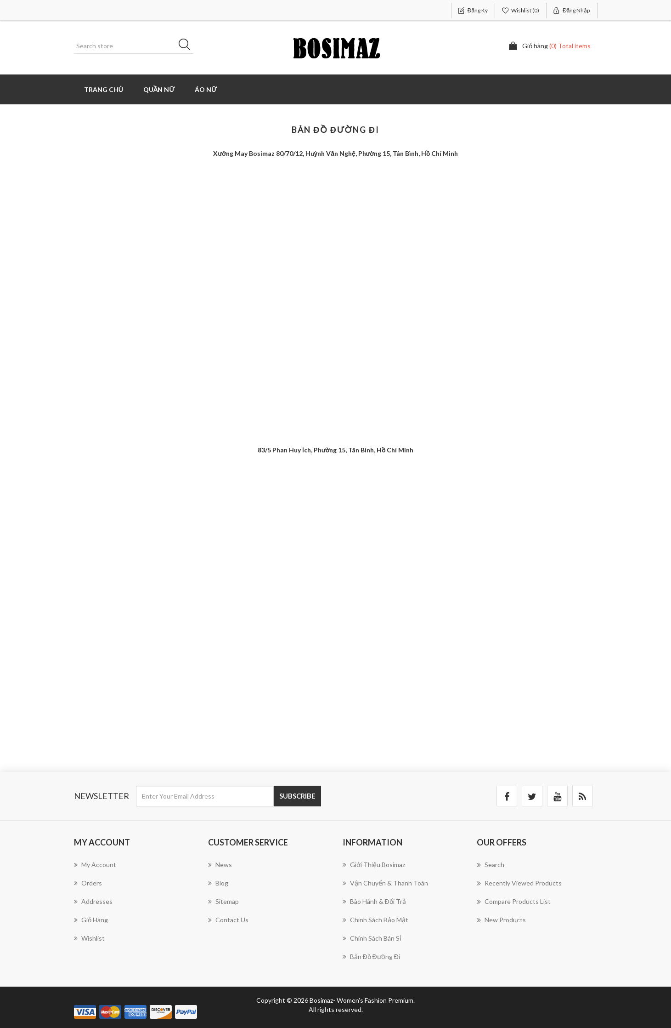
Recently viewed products (519, 883)
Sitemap (223, 901)
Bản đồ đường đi (371, 956)
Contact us (228, 920)
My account (95, 864)
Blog (218, 883)
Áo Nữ (206, 89)
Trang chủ (103, 89)
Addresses (93, 901)
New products (501, 920)
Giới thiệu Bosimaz (374, 864)
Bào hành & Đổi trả (374, 901)
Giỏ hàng (91, 920)
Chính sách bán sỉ (372, 938)
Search (490, 864)
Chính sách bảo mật (375, 920)
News (220, 864)
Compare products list (514, 901)
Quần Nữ (159, 89)
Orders (88, 883)
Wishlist (89, 938)
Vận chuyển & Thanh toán (385, 883)
